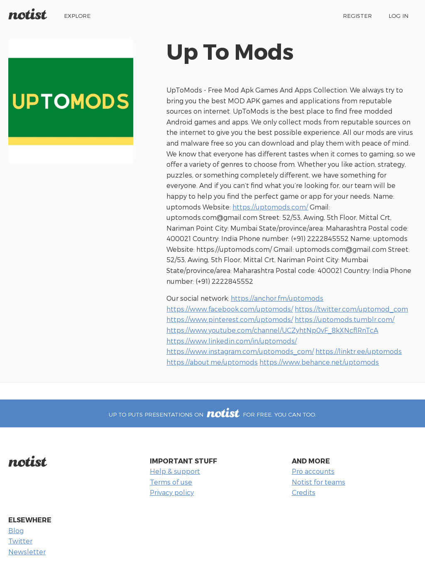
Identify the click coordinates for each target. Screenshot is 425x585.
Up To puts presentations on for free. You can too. (212, 414)
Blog (16, 530)
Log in (398, 15)
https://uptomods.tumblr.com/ (344, 319)
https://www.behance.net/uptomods (319, 362)
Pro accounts (313, 471)
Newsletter (27, 552)
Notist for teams (318, 482)
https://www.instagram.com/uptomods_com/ (240, 351)
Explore (77, 15)
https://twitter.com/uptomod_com (351, 309)
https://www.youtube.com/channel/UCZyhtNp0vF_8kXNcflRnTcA (272, 330)
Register (357, 15)
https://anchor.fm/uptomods (277, 298)
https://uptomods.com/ (270, 207)
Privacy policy (172, 492)
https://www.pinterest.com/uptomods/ (229, 319)
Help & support (175, 471)
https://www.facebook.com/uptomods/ (229, 309)
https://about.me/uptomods (212, 362)
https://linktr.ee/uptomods (358, 351)
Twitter (20, 541)
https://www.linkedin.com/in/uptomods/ (231, 341)
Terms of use (171, 482)
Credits (303, 492)
